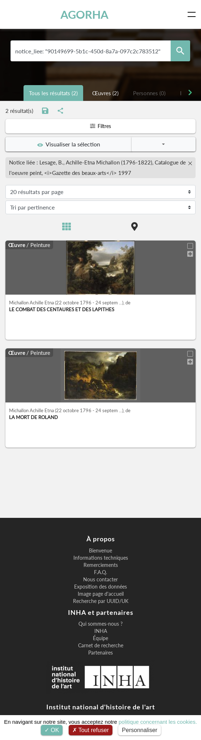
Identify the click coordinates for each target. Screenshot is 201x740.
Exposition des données (100, 587)
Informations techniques (100, 558)
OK (51, 730)
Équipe (100, 638)
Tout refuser (90, 730)
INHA (100, 631)
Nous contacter (100, 579)
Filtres (100, 126)
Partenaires (100, 653)
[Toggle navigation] (193, 14)
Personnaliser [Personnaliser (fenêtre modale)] (139, 730)
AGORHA (84, 14)
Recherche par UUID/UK (100, 601)
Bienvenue (100, 550)
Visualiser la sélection (68, 144)
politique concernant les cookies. (158, 722)
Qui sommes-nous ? (100, 624)
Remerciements (101, 565)
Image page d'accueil (101, 594)
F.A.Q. (100, 572)
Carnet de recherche (100, 645)
